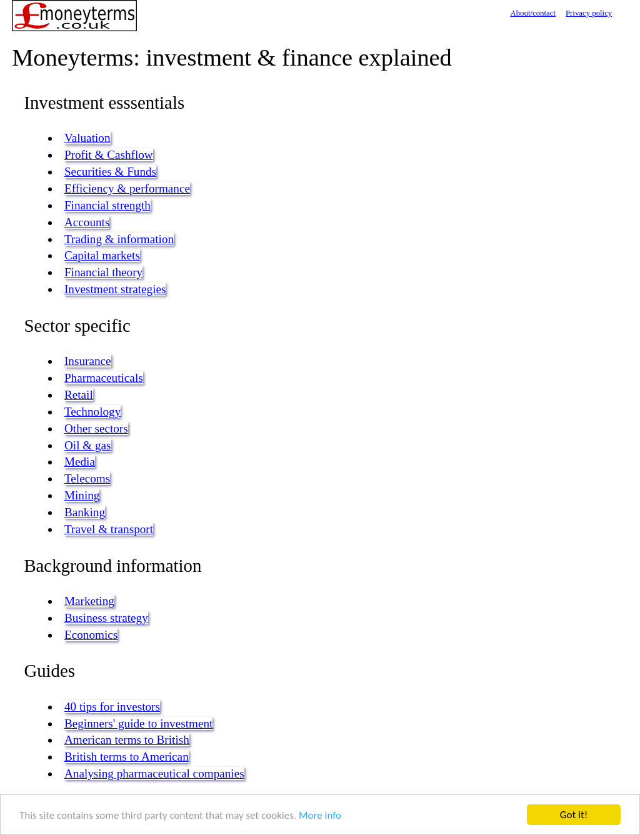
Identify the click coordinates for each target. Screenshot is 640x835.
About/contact (533, 13)
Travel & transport (108, 529)
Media (79, 461)
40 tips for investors (112, 706)
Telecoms (87, 478)
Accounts (86, 222)
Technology (92, 411)
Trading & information (119, 239)
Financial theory (103, 272)
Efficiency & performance (127, 188)
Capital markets (102, 255)
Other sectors (96, 428)
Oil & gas (87, 445)
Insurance (87, 361)
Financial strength (107, 205)
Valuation (87, 137)
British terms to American (126, 756)
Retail (78, 394)
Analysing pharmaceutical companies (154, 773)
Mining (82, 495)
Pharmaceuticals (103, 377)
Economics (91, 634)
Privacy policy (589, 13)
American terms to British (126, 739)
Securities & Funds (110, 171)
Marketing (89, 601)
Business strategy (106, 617)
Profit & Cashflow (108, 154)
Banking (84, 512)
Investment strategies (115, 289)
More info (320, 815)
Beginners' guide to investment (138, 723)
